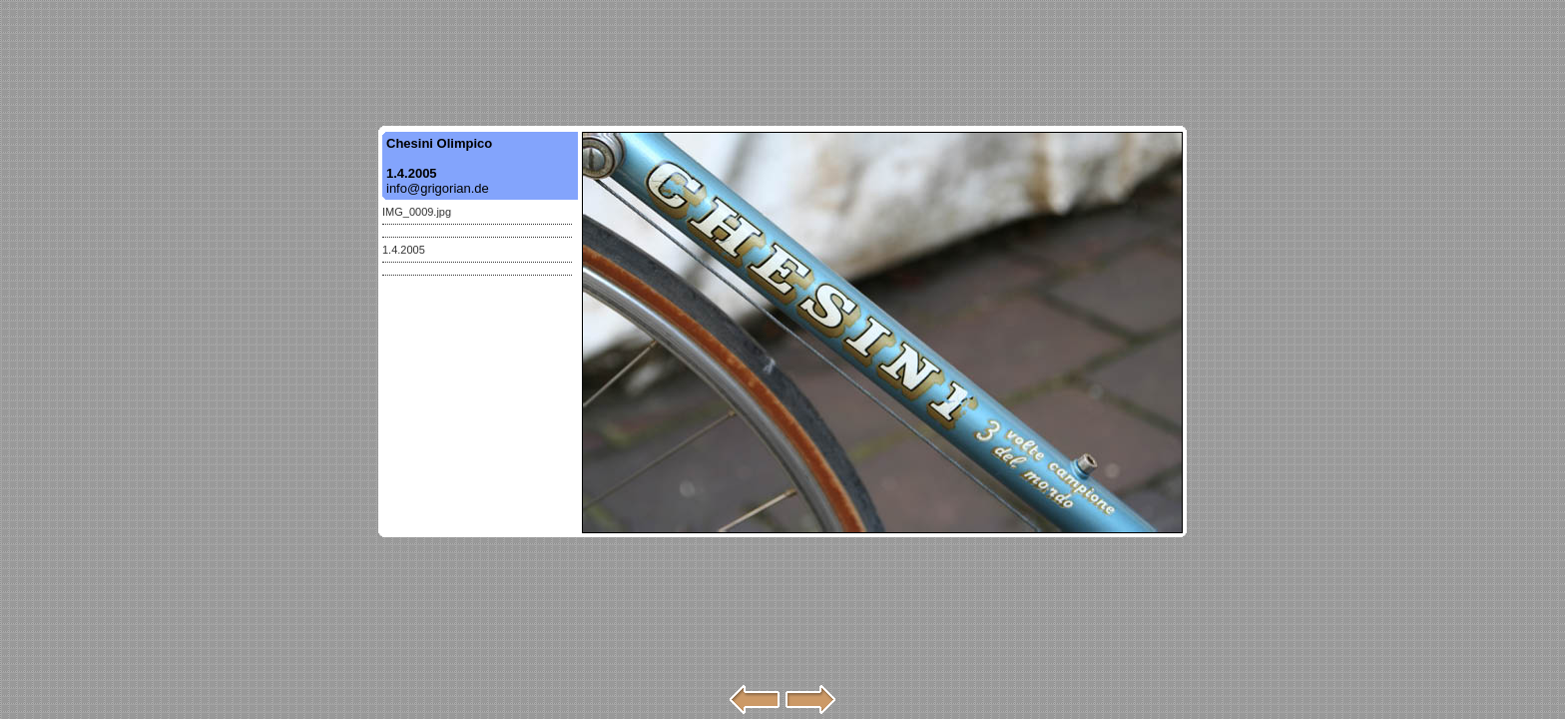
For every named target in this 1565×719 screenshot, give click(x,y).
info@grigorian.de (437, 188)
